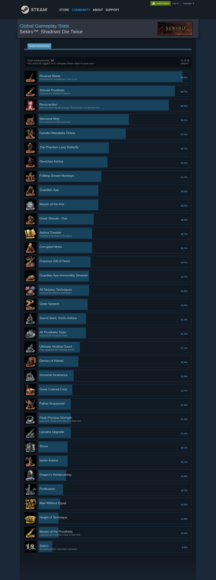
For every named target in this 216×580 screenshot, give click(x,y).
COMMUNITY (81, 10)
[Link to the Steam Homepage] (37, 12)
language (187, 3)
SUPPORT (112, 10)
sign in (175, 3)
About (98, 10)
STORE (64, 10)
